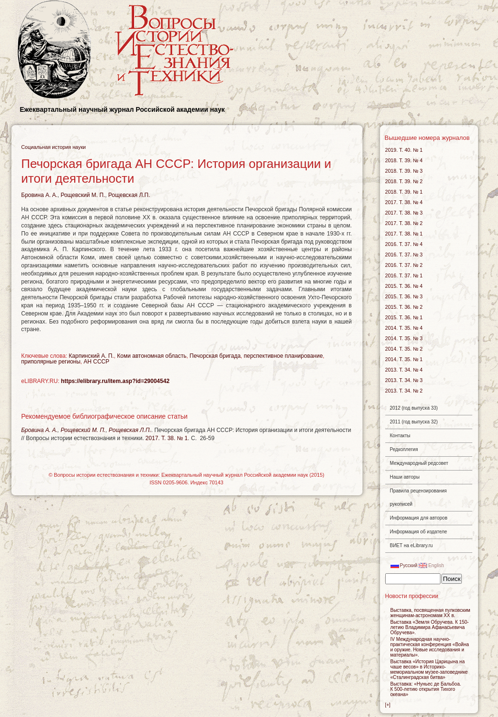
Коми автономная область (151, 356)
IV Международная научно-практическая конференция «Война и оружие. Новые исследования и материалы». (430, 647)
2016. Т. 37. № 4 (404, 244)
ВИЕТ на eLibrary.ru (411, 545)
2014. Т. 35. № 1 (404, 359)
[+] (388, 704)
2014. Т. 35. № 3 (404, 338)
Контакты (400, 435)
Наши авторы (405, 477)
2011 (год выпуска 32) (414, 421)
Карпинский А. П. (91, 356)
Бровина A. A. (39, 195)
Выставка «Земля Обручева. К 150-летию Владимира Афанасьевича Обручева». (430, 627)
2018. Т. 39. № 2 (404, 181)
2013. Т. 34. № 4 (404, 370)
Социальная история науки (53, 147)
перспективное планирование (283, 356)
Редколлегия (404, 449)
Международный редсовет (419, 463)
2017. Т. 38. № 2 (404, 223)
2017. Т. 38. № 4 (404, 202)
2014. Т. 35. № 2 (404, 349)
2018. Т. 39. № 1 (404, 192)
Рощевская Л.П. (129, 195)
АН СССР (96, 361)
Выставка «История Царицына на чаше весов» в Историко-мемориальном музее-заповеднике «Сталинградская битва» (429, 669)
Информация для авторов (419, 518)
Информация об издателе (418, 531)
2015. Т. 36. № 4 (404, 286)
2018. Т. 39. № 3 (404, 171)
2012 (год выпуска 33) (414, 408)
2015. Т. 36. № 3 (404, 296)
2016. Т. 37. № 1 (404, 275)
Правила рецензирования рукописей (418, 497)
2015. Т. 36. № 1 (404, 317)
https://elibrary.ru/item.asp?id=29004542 (115, 381)
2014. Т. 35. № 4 (404, 328)
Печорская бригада (215, 356)
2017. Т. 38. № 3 (404, 213)
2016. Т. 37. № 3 (404, 254)
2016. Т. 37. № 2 (404, 265)
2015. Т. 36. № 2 (404, 307)
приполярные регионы (51, 361)
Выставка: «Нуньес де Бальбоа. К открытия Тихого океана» (426, 689)
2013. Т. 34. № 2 (404, 390)
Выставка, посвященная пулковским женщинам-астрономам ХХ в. (430, 613)
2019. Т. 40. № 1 (404, 150)
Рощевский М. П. (82, 195)
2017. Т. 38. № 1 (167, 438)
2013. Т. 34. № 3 (404, 380)
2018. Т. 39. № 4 (404, 160)
